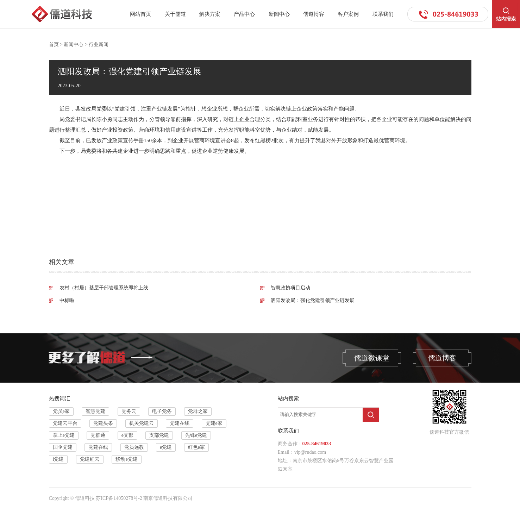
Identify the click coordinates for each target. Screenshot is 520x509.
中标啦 (66, 300)
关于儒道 (175, 14)
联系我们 (383, 14)
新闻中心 (279, 14)
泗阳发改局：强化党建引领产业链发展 (313, 300)
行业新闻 (98, 44)
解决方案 (209, 14)
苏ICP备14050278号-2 (119, 498)
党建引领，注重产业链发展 (146, 109)
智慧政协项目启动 (290, 287)
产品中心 (244, 14)
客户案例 (348, 14)
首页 (54, 44)
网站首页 (140, 14)
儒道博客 (313, 14)
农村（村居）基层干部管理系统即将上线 (103, 287)
